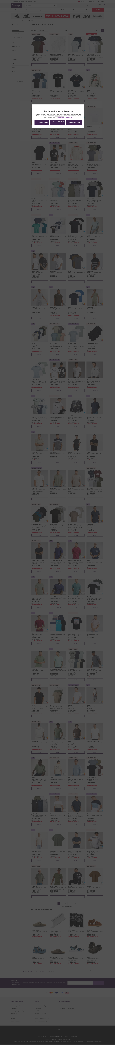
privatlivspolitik (60, 117)
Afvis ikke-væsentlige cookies (58, 122)
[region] (58, 116)
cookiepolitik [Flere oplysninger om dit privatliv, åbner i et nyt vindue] (68, 117)
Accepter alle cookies (42, 122)
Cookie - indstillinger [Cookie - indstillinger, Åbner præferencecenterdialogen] (74, 122)
